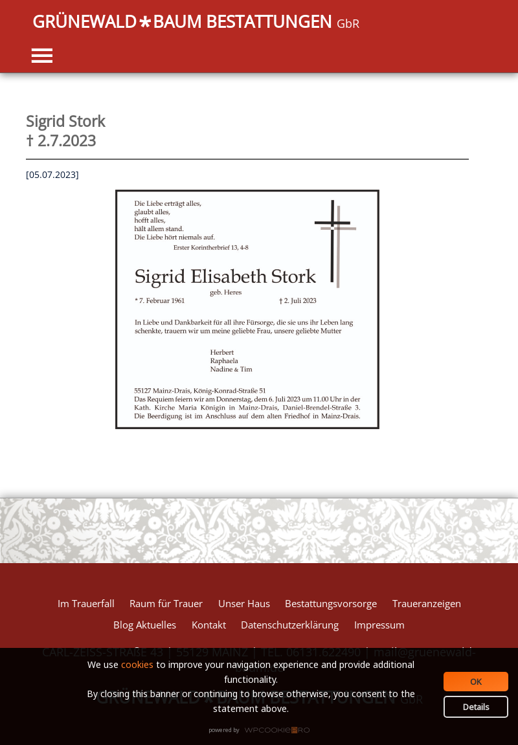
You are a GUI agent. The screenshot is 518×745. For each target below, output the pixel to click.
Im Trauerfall (86, 603)
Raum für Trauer (166, 603)
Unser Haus (244, 603)
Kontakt (209, 624)
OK (476, 681)
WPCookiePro (262, 731)
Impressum (379, 624)
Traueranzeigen (426, 603)
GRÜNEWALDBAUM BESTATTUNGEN (195, 22)
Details (476, 707)
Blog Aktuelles (144, 624)
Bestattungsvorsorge (331, 603)
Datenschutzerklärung (290, 624)
